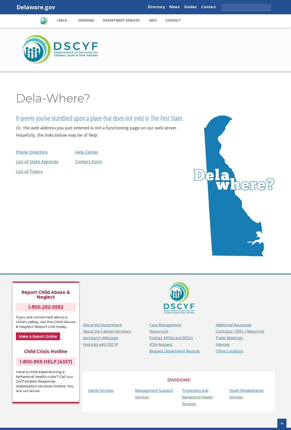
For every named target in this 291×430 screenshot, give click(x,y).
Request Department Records (174, 351)
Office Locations (229, 351)
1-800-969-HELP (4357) (46, 361)
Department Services (121, 20)
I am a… (63, 20)
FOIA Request (160, 344)
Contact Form (88, 161)
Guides (190, 7)
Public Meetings (229, 337)
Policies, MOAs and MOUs (171, 337)
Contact (208, 7)
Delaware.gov (36, 7)
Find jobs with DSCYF (100, 344)
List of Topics (29, 171)
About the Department (102, 324)
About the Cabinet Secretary (107, 331)
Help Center (86, 152)
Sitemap (223, 344)
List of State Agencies (37, 161)
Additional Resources (233, 324)
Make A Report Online (38, 336)
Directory (156, 7)
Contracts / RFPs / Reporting (240, 331)
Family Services (101, 390)
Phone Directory (32, 152)
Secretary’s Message (100, 337)
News (174, 7)
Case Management (165, 324)
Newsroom (158, 331)
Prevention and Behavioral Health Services (197, 397)
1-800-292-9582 (45, 307)
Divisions (86, 20)
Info (153, 20)
